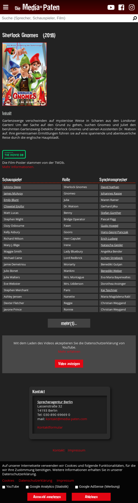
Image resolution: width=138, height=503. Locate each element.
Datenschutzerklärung (35, 480)
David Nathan (110, 187)
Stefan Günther (111, 213)
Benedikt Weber (111, 271)
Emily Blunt (11, 200)
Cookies (8, 480)
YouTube (12, 486)
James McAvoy (13, 193)
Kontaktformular (50, 427)
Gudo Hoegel (109, 226)
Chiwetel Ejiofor (14, 206)
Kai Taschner (109, 290)
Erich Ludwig (109, 238)
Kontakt (58, 450)
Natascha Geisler (112, 245)
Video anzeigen (69, 363)
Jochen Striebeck (112, 258)
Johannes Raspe (111, 193)
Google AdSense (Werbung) (99, 486)
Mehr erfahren (69, 351)
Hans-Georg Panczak (114, 232)
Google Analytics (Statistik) (49, 486)
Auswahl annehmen (47, 496)
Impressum (76, 450)
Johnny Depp (12, 187)
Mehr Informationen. (18, 167)
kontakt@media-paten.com (66, 419)
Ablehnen (91, 496)
